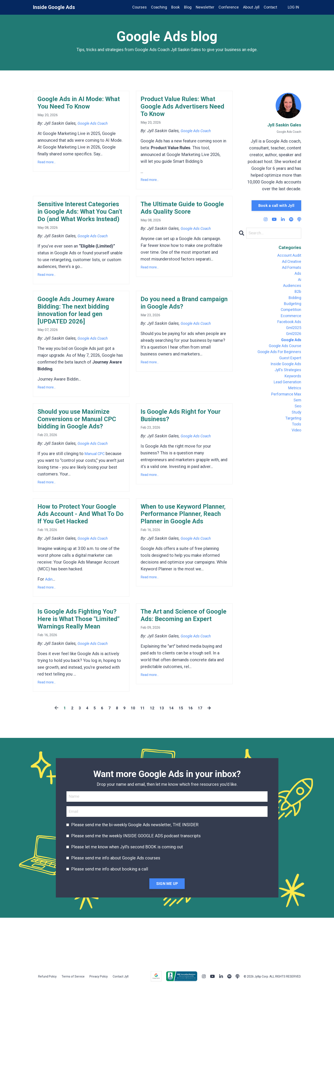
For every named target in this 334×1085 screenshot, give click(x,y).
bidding (294, 303)
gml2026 (292, 344)
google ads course (283, 358)
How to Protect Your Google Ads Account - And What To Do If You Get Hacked (75, 590)
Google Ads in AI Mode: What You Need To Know (78, 105)
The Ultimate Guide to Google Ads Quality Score (184, 224)
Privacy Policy (98, 1075)
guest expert (289, 372)
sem (297, 419)
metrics (293, 406)
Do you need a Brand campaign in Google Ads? (184, 343)
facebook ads (287, 331)
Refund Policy (47, 1075)
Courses (138, 7)
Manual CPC (96, 522)
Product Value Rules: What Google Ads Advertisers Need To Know (176, 114)
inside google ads (284, 378)
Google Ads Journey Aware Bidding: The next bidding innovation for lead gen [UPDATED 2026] (79, 356)
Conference (228, 7)
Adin (49, 662)
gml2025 (292, 338)
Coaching (158, 7)
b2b (297, 297)
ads (297, 276)
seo (297, 426)
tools (296, 446)
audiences (291, 290)
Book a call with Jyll (276, 205)
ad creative (290, 263)
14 (172, 806)
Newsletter (204, 7)
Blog (187, 7)
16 (192, 806)
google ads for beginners (276, 365)
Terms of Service (73, 1075)
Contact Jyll (120, 1075)
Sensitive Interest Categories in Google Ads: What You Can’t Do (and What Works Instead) (77, 238)
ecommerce (289, 324)
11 (142, 806)
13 (162, 806)
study (296, 433)
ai (299, 283)
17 (202, 806)
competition (289, 317)
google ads (289, 351)
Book (174, 7)
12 (152, 806)
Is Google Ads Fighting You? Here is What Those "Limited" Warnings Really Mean (81, 709)
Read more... (46, 166)
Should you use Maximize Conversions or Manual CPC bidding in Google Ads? (81, 480)
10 (132, 806)
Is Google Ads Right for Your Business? (180, 471)
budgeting (291, 310)
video (295, 453)
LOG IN (293, 7)
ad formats (290, 269)
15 (182, 806)
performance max (284, 412)
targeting (292, 440)
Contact (270, 7)
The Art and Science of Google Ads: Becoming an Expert (180, 705)
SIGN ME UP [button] (167, 982)
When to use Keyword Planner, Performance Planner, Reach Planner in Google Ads (184, 590)
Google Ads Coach (95, 127)
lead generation (286, 399)
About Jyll (251, 7)
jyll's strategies (286, 385)
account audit (288, 256)
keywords (291, 392)
